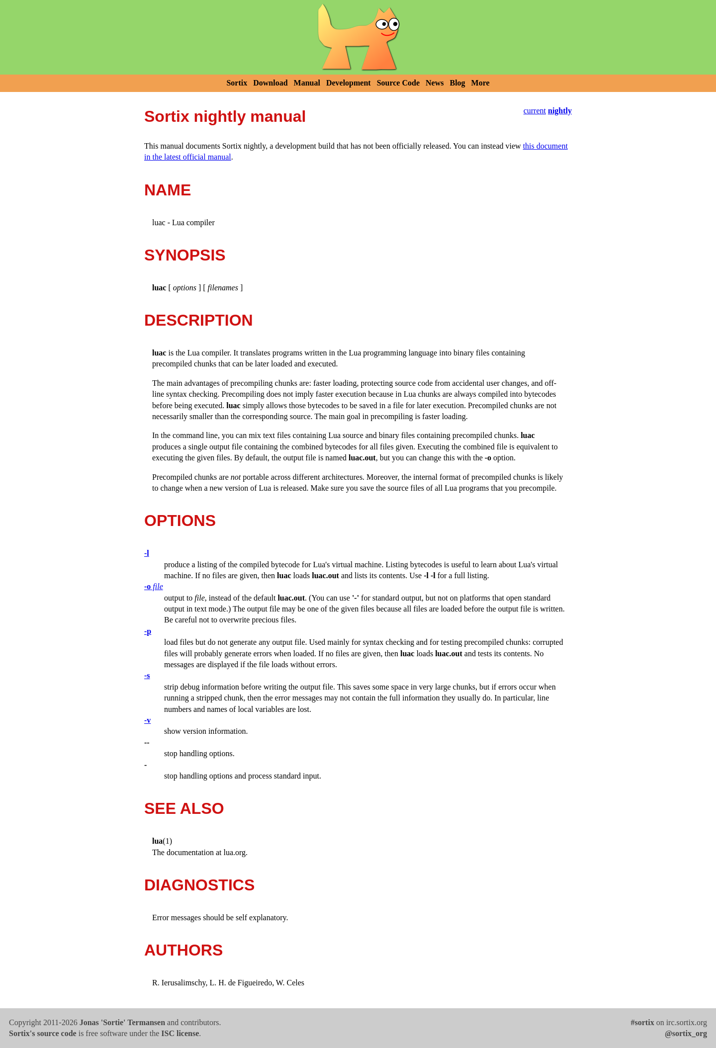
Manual (307, 83)
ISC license (180, 1033)
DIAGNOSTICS (199, 885)
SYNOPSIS (185, 255)
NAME (167, 190)
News (435, 83)
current (535, 110)
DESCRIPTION (198, 320)
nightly (560, 110)
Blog (457, 83)
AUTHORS (183, 950)
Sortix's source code (43, 1033)
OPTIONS (180, 520)
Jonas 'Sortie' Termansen (122, 1022)
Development (348, 83)
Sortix (236, 83)
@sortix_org (686, 1033)
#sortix (642, 1022)
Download (270, 83)
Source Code (398, 83)
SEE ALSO (184, 808)
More (480, 83)
